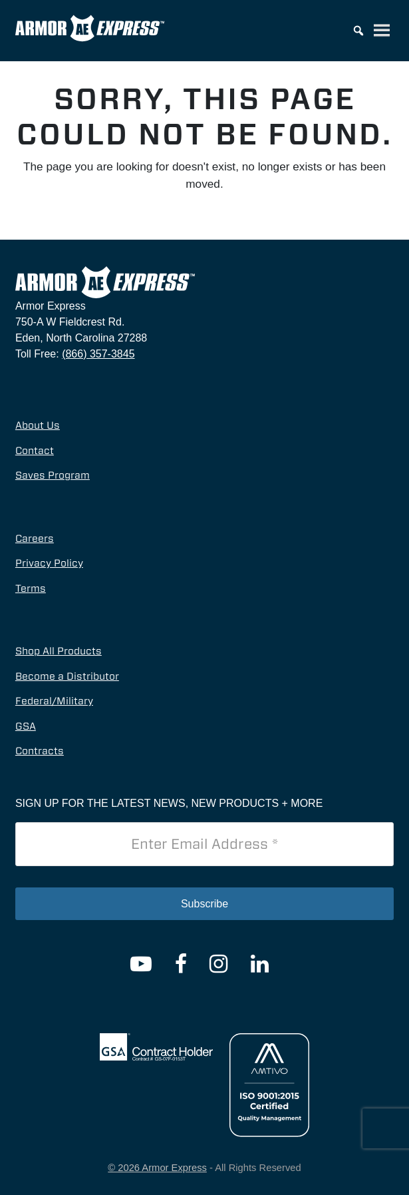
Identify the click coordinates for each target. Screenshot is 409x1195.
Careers (34, 539)
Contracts (39, 751)
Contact (34, 451)
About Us (37, 425)
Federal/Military (54, 701)
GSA (25, 726)
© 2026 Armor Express (157, 1167)
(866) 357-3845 (98, 353)
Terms (30, 589)
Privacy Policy (49, 563)
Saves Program (52, 475)
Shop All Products (58, 651)
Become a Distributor (67, 676)
